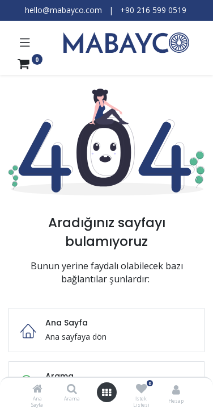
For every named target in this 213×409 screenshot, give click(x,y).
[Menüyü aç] (106, 392)
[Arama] (72, 389)
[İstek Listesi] (141, 388)
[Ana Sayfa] (37, 389)
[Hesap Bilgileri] (176, 389)
